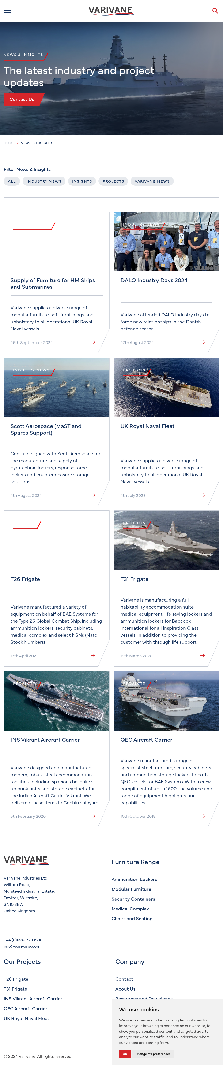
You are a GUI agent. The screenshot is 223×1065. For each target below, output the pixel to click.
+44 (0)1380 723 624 (22, 940)
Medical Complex (130, 908)
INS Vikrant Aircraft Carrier (33, 998)
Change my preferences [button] (153, 1054)
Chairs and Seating (132, 918)
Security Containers (133, 898)
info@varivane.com (22, 946)
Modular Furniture (131, 889)
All (12, 181)
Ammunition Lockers (134, 879)
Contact (124, 979)
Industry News (44, 181)
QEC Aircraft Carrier (25, 1008)
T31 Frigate (15, 988)
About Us (125, 988)
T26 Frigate (16, 979)
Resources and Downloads (144, 998)
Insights (82, 181)
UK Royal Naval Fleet (26, 1018)
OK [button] (125, 1054)
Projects (113, 181)
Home (9, 142)
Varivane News (152, 181)
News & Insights (37, 142)
